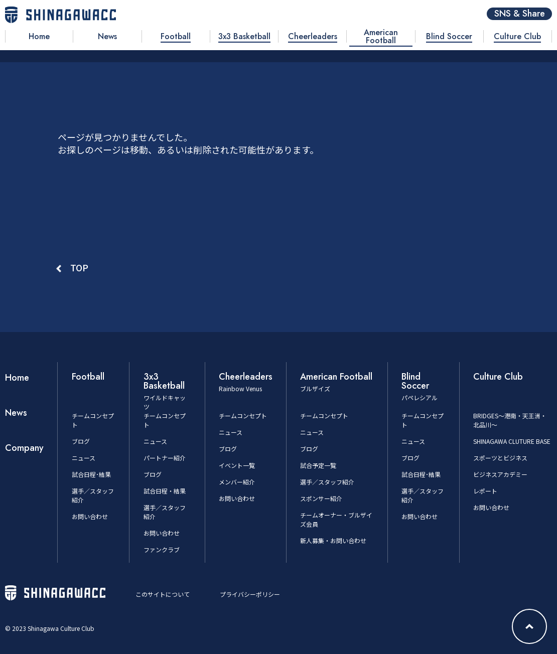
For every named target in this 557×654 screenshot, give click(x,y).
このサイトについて (162, 594)
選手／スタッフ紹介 (327, 481)
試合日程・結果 (165, 490)
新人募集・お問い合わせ (333, 540)
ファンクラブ (162, 549)
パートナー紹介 (165, 457)
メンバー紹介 (237, 481)
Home (17, 377)
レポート (485, 490)
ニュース (83, 457)
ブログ (81, 441)
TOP (79, 267)
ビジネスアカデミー (500, 474)
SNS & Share (519, 14)
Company (24, 447)
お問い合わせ (90, 516)
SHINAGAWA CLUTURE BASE (511, 441)
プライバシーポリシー (250, 594)
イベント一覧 (237, 465)
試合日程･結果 (91, 474)
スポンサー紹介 (321, 498)
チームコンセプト (243, 415)
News (16, 412)
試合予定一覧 (318, 465)
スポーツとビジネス (500, 457)
